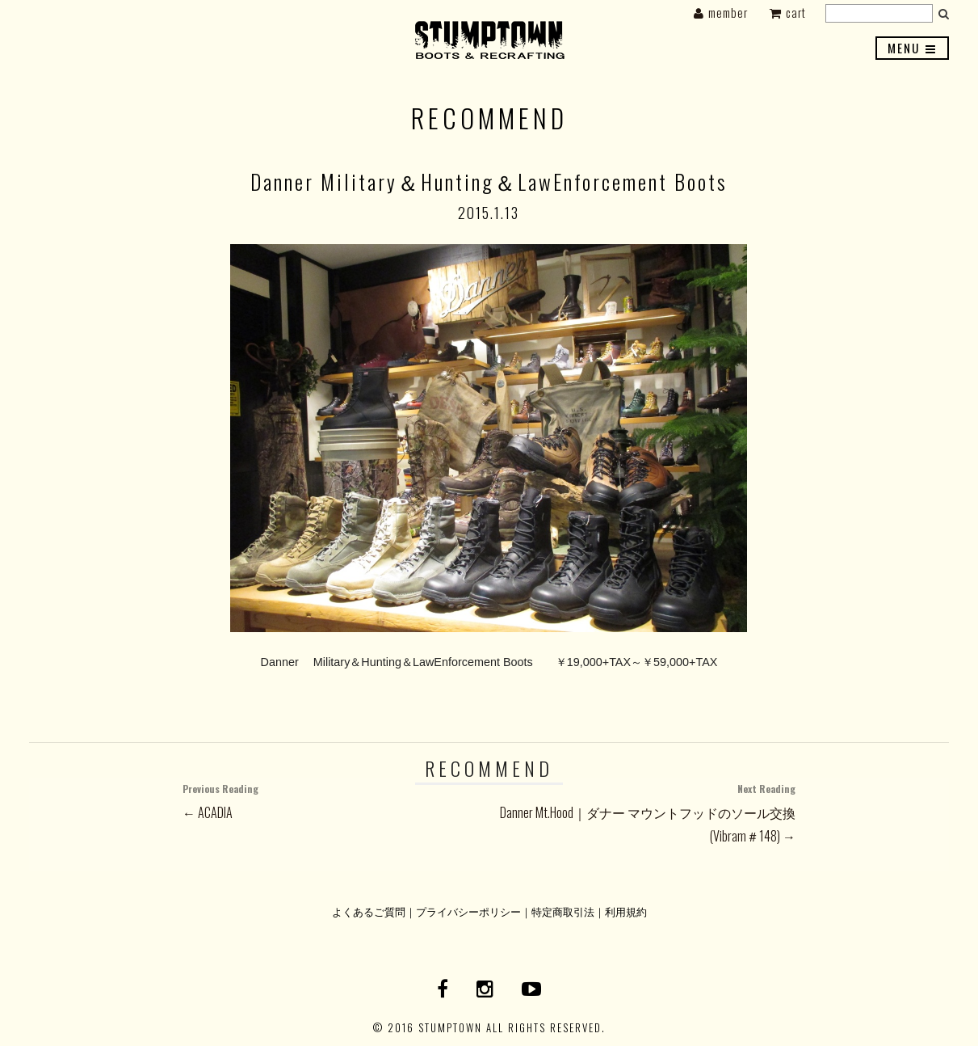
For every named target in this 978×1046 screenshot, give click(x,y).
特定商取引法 (562, 911)
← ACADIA (336, 800)
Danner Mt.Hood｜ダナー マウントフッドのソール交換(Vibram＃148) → (642, 812)
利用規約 (626, 911)
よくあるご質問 (368, 911)
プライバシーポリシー (468, 911)
